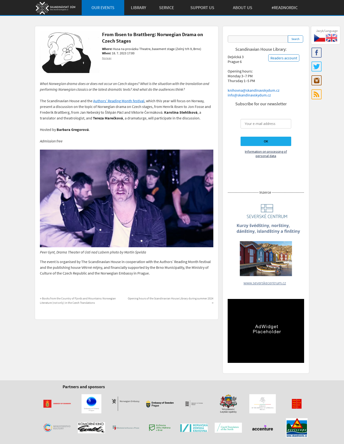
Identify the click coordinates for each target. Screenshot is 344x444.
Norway (107, 58)
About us (242, 7)
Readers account (283, 58)
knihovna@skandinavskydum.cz (254, 90)
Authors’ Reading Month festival (118, 100)
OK (266, 141)
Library (138, 7)
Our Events (102, 7)
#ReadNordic (285, 7)
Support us (202, 7)
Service (166, 7)
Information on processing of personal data (266, 153)
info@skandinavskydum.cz (249, 95)
